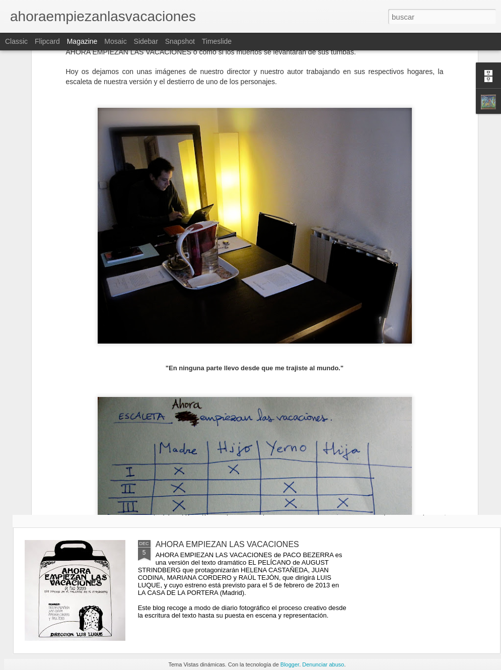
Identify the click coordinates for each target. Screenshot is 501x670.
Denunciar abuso (323, 664)
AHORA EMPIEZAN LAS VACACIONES (227, 544)
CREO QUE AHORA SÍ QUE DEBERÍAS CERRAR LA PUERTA (83, 468)
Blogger (289, 664)
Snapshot (180, 41)
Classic (16, 41)
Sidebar (146, 41)
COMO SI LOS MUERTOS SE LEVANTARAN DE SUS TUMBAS (432, 473)
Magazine (82, 41)
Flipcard (47, 41)
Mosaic (115, 41)
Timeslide (217, 41)
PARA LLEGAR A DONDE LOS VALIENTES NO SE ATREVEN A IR (315, 473)
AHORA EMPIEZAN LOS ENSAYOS (197, 464)
